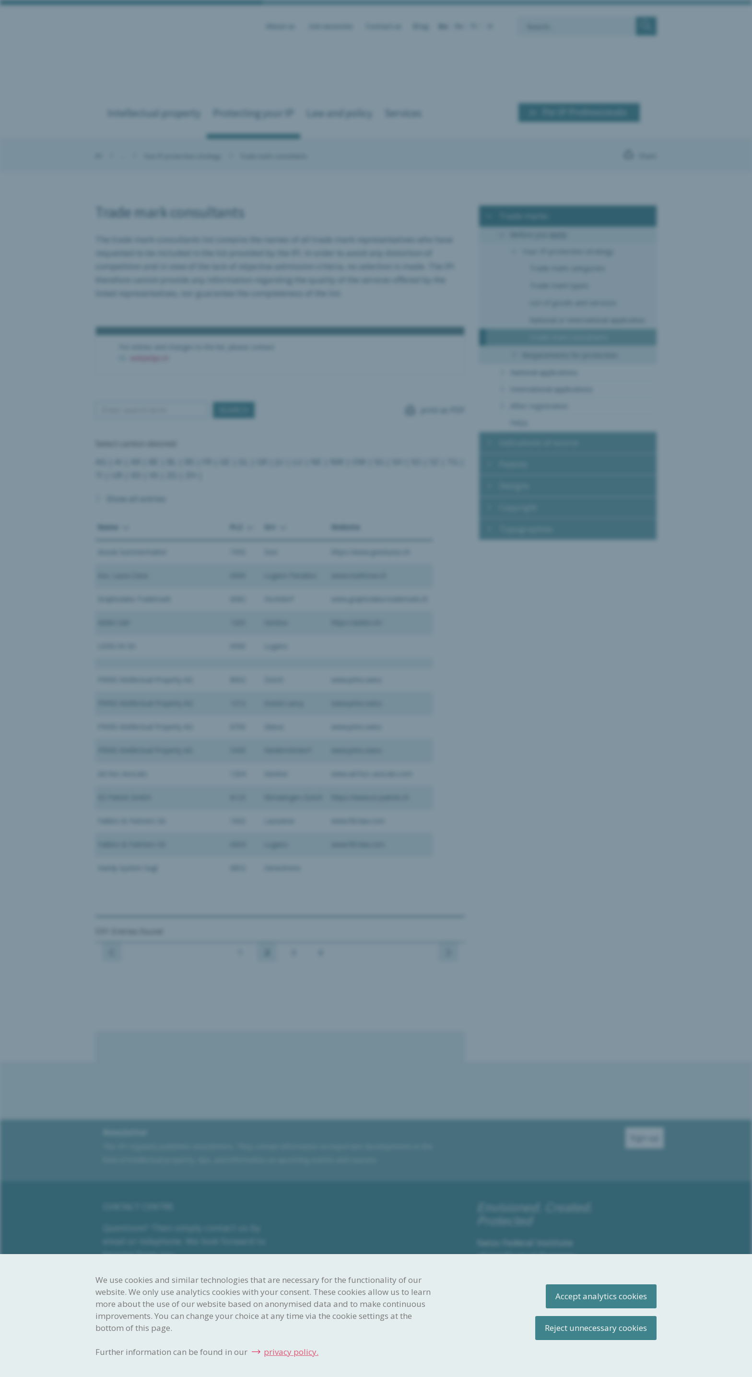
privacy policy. (291, 1351)
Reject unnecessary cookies (596, 1327)
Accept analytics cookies (601, 1296)
